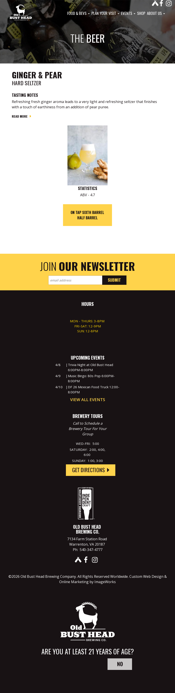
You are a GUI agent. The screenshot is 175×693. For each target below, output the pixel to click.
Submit (114, 280)
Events (128, 13)
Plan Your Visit (105, 13)
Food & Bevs (78, 13)
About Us (156, 13)
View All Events (87, 399)
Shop (141, 13)
